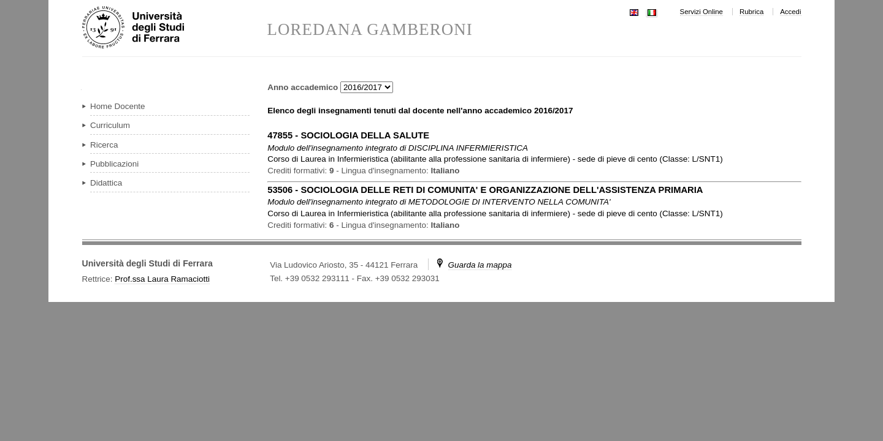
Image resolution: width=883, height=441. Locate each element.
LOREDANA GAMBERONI (370, 29)
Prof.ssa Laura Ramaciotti (162, 279)
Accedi (790, 11)
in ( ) (494, 159)
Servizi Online (701, 11)
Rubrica (751, 11)
